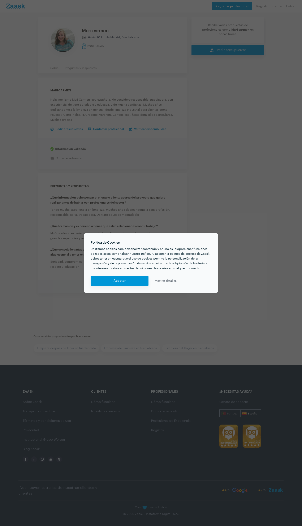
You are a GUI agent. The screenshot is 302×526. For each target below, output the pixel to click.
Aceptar (119, 280)
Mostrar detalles (166, 280)
